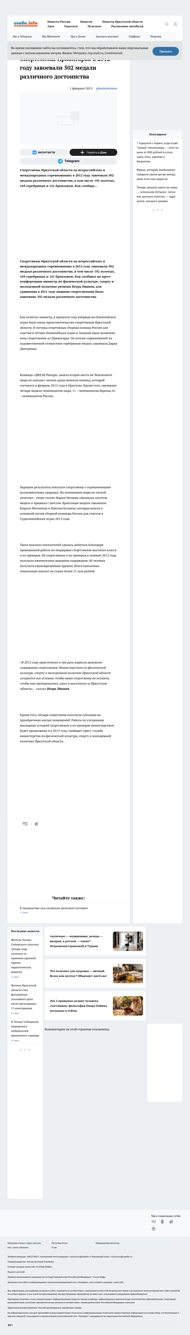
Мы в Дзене (78, 36)
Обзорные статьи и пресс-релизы (24, 1243)
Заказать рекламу (107, 36)
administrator (106, 88)
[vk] (25, 823)
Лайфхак (134, 36)
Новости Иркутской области (122, 21)
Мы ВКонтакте (51, 36)
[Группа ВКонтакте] (44, 152)
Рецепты (155, 36)
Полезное (94, 26)
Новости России (58, 21)
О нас (54, 1247)
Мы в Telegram (22, 36)
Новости (86, 21)
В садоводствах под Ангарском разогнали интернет (68, 910)
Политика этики (59, 1243)
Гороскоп (71, 26)
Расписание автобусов (127, 26)
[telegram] (37, 823)
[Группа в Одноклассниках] (162, 1221)
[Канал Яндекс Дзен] (93, 152)
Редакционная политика (107, 1243)
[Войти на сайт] (175, 23)
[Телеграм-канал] (68, 161)
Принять (166, 51)
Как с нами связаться (18, 1247)
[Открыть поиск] (166, 23)
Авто (50, 26)
